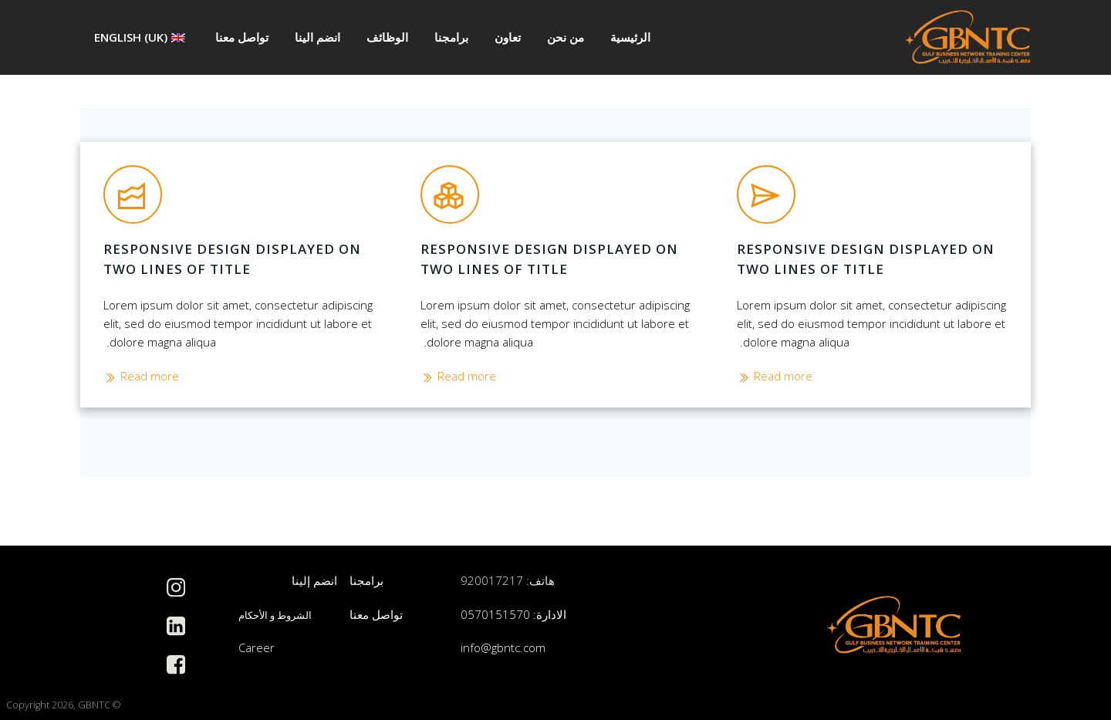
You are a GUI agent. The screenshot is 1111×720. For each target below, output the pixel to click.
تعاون (508, 37)
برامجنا (451, 37)
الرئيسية (630, 37)
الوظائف (387, 37)
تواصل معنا (241, 37)
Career (256, 648)
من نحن (565, 37)
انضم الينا (317, 37)
